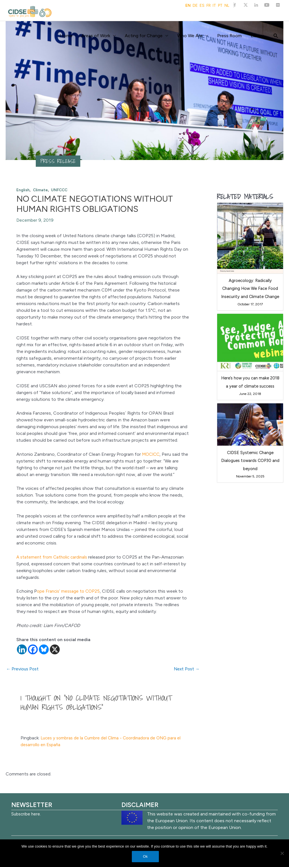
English (23, 189)
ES (202, 6)
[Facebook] (33, 649)
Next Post (185, 669)
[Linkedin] (22, 649)
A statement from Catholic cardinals (53, 557)
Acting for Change (144, 35)
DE (195, 6)
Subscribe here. (26, 814)
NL (226, 6)
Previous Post (23, 669)
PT (220, 6)
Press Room (229, 35)
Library (257, 35)
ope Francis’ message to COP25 (69, 591)
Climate (41, 189)
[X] (55, 649)
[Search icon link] (276, 36)
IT (214, 6)
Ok (146, 857)
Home (66, 35)
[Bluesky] (44, 649)
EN (188, 6)
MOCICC (151, 454)
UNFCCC (60, 189)
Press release (58, 161)
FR (208, 6)
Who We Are (190, 35)
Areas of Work (95, 35)
